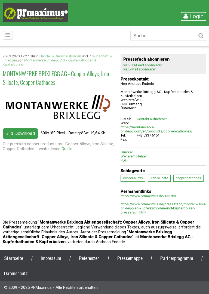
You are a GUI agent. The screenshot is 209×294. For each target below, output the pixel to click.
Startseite (13, 258)
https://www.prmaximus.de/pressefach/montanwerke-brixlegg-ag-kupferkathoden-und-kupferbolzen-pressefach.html (163, 208)
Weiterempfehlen (134, 156)
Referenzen (89, 258)
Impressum (51, 258)
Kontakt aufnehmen (152, 119)
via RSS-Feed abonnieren (142, 65)
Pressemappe (130, 258)
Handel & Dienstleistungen (60, 56)
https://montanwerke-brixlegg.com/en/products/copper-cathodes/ (156, 129)
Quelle (67, 148)
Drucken (127, 152)
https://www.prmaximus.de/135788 (148, 196)
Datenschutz (16, 273)
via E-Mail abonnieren (139, 69)
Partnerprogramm (176, 258)
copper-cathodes (188, 178)
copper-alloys (133, 178)
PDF (124, 160)
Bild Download (20, 133)
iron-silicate (159, 178)
